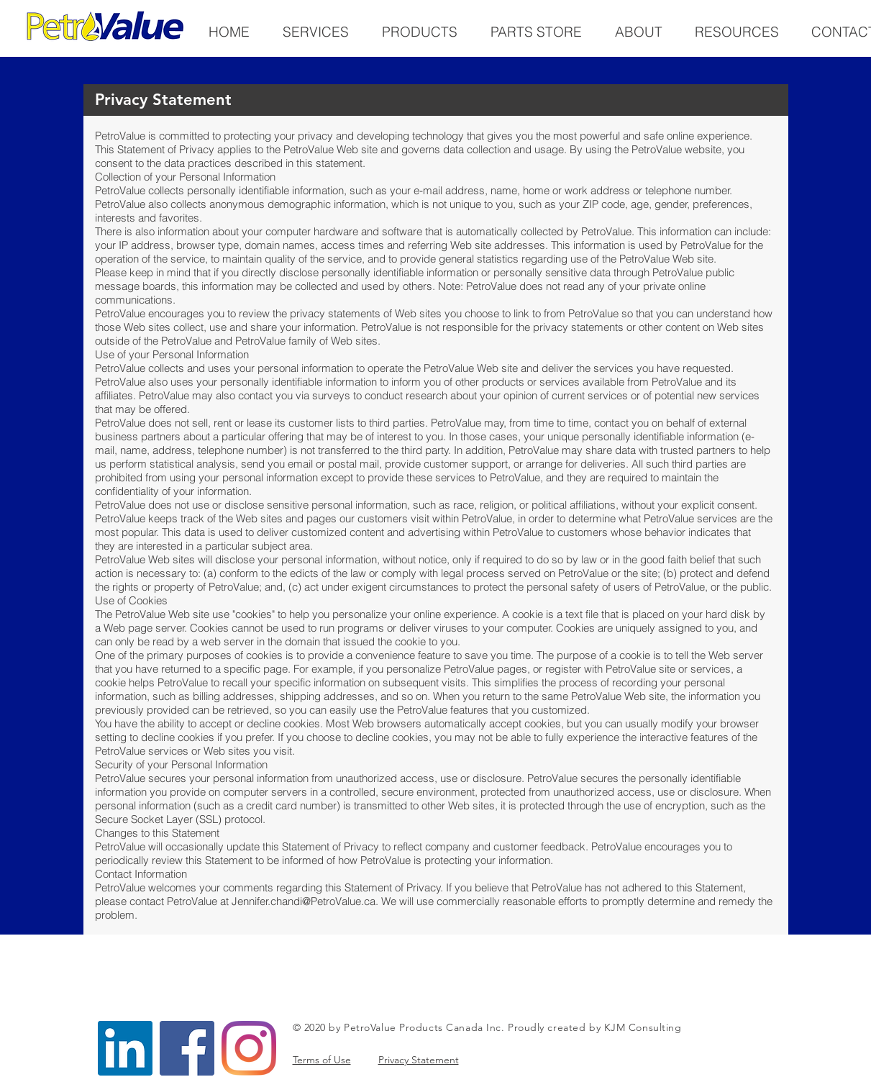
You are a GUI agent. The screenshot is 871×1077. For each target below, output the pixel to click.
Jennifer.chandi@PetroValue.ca (303, 901)
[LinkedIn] (125, 1048)
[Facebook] (187, 1048)
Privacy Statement (418, 1059)
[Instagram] (249, 1048)
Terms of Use (322, 1059)
